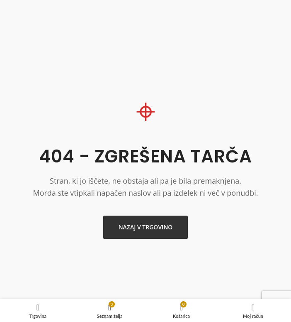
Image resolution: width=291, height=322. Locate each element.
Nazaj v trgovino (146, 227)
